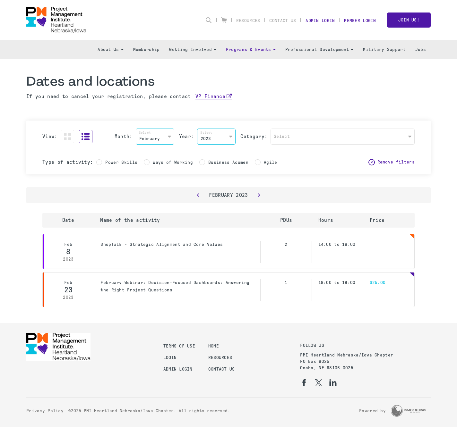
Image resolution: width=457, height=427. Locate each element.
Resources (248, 20)
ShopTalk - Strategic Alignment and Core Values (161, 244)
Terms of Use (179, 346)
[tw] (319, 382)
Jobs (420, 49)
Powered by (372, 410)
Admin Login (320, 20)
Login (170, 357)
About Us (110, 49)
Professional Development (319, 49)
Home (213, 346)
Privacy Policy (45, 410)
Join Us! (408, 20)
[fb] (304, 382)
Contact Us (282, 20)
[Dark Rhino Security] (408, 410)
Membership (146, 49)
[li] (333, 382)
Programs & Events (251, 49)
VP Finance (210, 96)
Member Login (360, 20)
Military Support (384, 49)
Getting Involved (192, 49)
